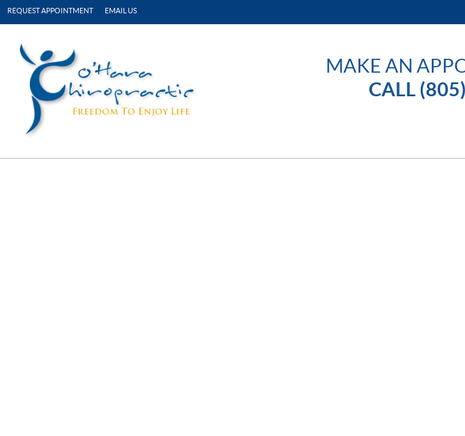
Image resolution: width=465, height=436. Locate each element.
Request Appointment (50, 11)
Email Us (121, 11)
